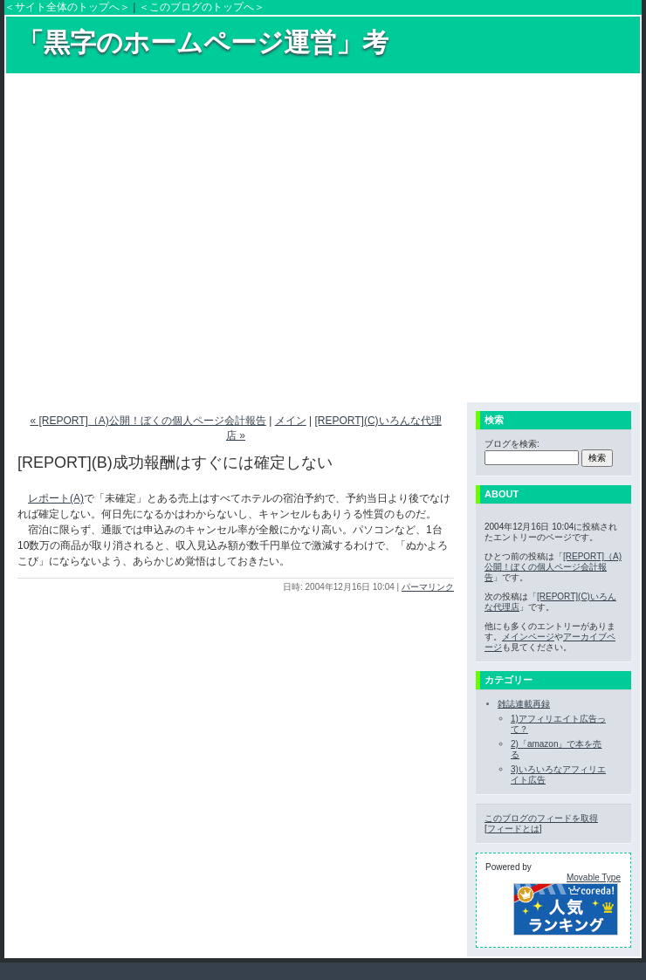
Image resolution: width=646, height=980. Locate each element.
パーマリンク (428, 587)
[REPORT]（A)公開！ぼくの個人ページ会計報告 (553, 567)
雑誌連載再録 (524, 704)
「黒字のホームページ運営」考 (202, 42)
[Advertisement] (163, 237)
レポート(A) (56, 498)
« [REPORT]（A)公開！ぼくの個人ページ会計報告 (147, 421)
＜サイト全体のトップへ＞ (67, 7)
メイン (290, 421)
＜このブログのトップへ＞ (202, 7)
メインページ (528, 636)
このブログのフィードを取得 (541, 818)
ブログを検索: (511, 444)
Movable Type (594, 877)
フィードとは (513, 828)
